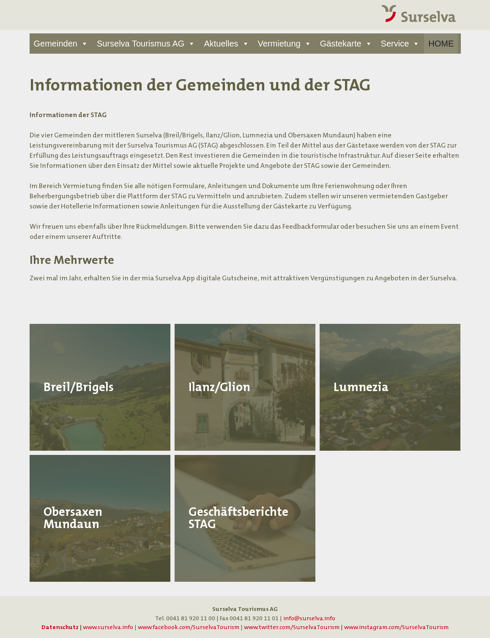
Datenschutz (60, 627)
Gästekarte (340, 43)
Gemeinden (55, 43)
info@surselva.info (309, 618)
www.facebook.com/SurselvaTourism (188, 627)
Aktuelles (221, 43)
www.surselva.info (108, 627)
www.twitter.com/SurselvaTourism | (294, 627)
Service (395, 43)
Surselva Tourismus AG (141, 43)
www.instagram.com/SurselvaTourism (396, 627)
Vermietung (279, 43)
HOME (441, 43)
